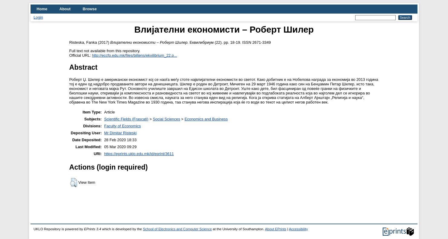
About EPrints (275, 229)
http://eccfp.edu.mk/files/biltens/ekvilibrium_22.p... (134, 55)
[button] (73, 182)
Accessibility (298, 229)
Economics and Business (206, 119)
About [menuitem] (65, 9)
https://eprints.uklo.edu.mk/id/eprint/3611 (139, 153)
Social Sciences (166, 119)
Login (38, 17)
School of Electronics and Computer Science (177, 229)
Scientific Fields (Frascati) (126, 119)
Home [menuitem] (42, 9)
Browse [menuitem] (90, 9)
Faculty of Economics (122, 126)
